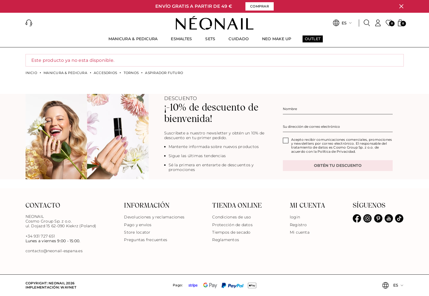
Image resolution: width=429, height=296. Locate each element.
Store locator (137, 232)
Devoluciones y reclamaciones (154, 217)
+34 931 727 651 (40, 236)
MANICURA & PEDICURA (65, 73)
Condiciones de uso (231, 217)
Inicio (31, 73)
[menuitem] (133, 41)
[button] (29, 23)
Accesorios (105, 73)
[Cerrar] (401, 6)
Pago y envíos (137, 224)
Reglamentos (225, 239)
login (295, 217)
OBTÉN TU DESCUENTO (338, 165)
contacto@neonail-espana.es (54, 251)
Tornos (131, 73)
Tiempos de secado (231, 232)
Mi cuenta (299, 232)
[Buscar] (367, 23)
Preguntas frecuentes (145, 239)
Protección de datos (232, 224)
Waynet (68, 287)
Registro (298, 224)
